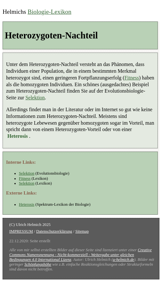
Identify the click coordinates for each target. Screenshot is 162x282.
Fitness (132, 77)
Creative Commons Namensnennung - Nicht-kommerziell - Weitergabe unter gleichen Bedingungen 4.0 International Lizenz (80, 255)
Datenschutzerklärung (54, 231)
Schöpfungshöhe (37, 264)
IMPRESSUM (21, 231)
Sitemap (82, 231)
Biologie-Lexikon (49, 11)
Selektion (35, 97)
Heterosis (26, 204)
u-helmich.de (123, 259)
